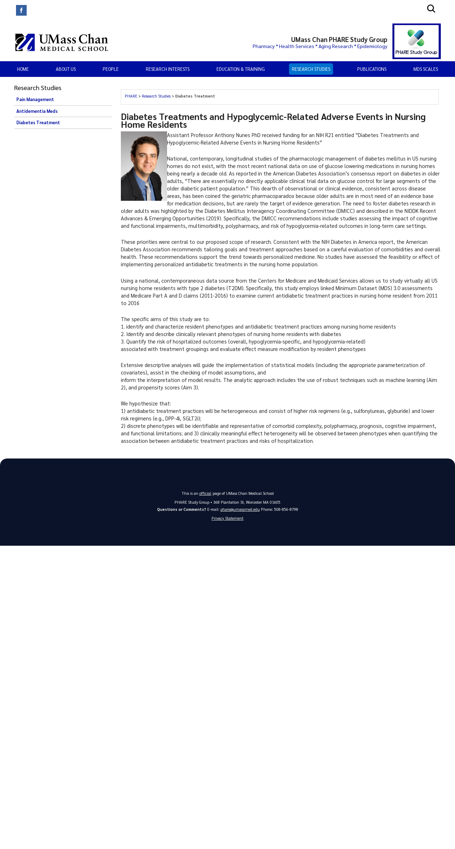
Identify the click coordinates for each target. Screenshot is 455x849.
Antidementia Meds (37, 111)
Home (23, 69)
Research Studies (311, 69)
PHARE (131, 96)
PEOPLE (111, 69)
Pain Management (35, 99)
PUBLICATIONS (371, 69)
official (205, 493)
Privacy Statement (227, 518)
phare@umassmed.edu (240, 509)
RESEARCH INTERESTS (167, 69)
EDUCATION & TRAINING (240, 69)
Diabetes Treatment (38, 122)
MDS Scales (425, 69)
